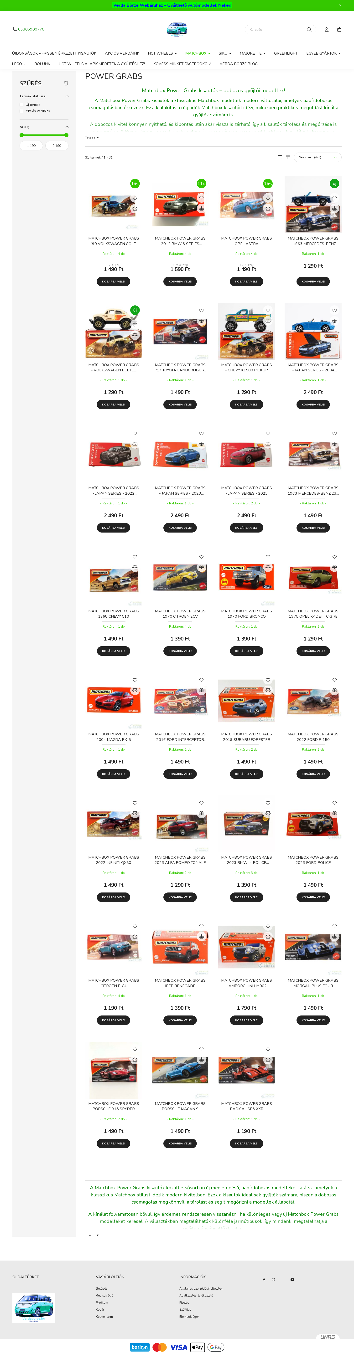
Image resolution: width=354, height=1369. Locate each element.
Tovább (90, 151)
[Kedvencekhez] (135, 211)
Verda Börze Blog (239, 64)
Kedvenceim (104, 1330)
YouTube (292, 1293)
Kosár (100, 1323)
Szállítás (185, 1323)
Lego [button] (17, 64)
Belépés (102, 1302)
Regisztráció (104, 1309)
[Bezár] (340, 5)
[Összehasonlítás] (135, 222)
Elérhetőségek (189, 1330)
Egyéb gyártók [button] (322, 53)
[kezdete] (31, 159)
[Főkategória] (20, 78)
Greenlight (286, 53)
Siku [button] (223, 53)
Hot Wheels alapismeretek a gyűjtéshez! (102, 64)
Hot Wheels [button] (161, 53)
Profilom (102, 1316)
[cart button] (339, 29)
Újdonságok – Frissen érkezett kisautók (54, 53)
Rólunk (42, 64)
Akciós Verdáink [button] (38, 124)
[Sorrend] (318, 170)
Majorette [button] (251, 53)
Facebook (264, 1293)
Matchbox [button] (196, 53)
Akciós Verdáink (122, 53)
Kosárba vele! (113, 295)
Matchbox (46, 78)
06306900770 (31, 29)
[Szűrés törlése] (66, 97)
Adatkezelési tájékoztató (196, 1309)
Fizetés (184, 1316)
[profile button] (327, 29)
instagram (273, 1293)
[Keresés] (280, 29)
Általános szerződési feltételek (200, 1302)
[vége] (57, 159)
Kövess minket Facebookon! (182, 64)
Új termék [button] (33, 118)
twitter (283, 1293)
